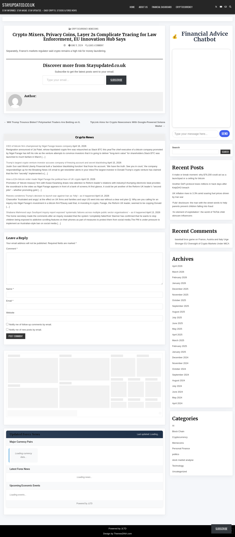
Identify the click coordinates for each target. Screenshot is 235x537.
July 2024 (177, 386)
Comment (11, 248)
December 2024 (180, 357)
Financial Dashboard (162, 7)
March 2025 (178, 340)
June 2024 (177, 391)
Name (10, 289)
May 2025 (177, 329)
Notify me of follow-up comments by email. (30, 324)
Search (176, 147)
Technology (178, 465)
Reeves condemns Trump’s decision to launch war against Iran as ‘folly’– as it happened (50, 195)
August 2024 (178, 380)
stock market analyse (182, 460)
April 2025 (177, 334)
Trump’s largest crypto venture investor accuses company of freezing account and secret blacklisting (56, 162)
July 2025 (177, 317)
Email (9, 300)
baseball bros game (185, 239)
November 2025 (180, 294)
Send (225, 134)
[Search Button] (230, 7)
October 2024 (179, 369)
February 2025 (179, 346)
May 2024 (177, 397)
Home (132, 7)
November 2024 (180, 363)
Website (10, 312)
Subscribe (116, 80)
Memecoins (93, 28)
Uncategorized (179, 471)
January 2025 (179, 352)
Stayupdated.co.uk (18, 5)
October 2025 (179, 300)
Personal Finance (181, 448)
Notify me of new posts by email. (25, 329)
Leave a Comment (96, 45)
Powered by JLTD (84, 503)
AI (173, 425)
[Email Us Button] (225, 7)
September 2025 (180, 306)
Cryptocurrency (184, 7)
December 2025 (180, 289)
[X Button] (216, 7)
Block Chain (178, 431)
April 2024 (177, 403)
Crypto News (84, 137)
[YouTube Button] (221, 7)
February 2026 (179, 277)
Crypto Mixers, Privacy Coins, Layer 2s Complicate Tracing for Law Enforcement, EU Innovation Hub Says (84, 37)
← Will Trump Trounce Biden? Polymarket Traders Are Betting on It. (42, 122)
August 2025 (178, 311)
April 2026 (177, 266)
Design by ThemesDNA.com (117, 533)
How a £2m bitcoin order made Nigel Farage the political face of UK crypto (43, 179)
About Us (143, 7)
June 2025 (177, 323)
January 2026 (179, 283)
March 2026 (178, 272)
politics (175, 454)
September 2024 (180, 374)
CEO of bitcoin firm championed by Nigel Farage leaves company (39, 146)
